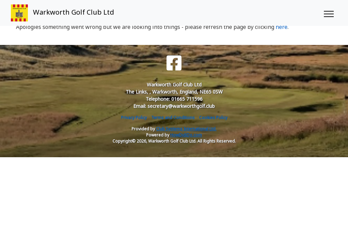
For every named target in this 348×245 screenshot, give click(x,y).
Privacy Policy (134, 117)
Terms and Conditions (173, 117)
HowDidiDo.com (186, 135)
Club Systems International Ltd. (186, 129)
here (282, 27)
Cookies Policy (213, 117)
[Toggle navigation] (328, 12)
